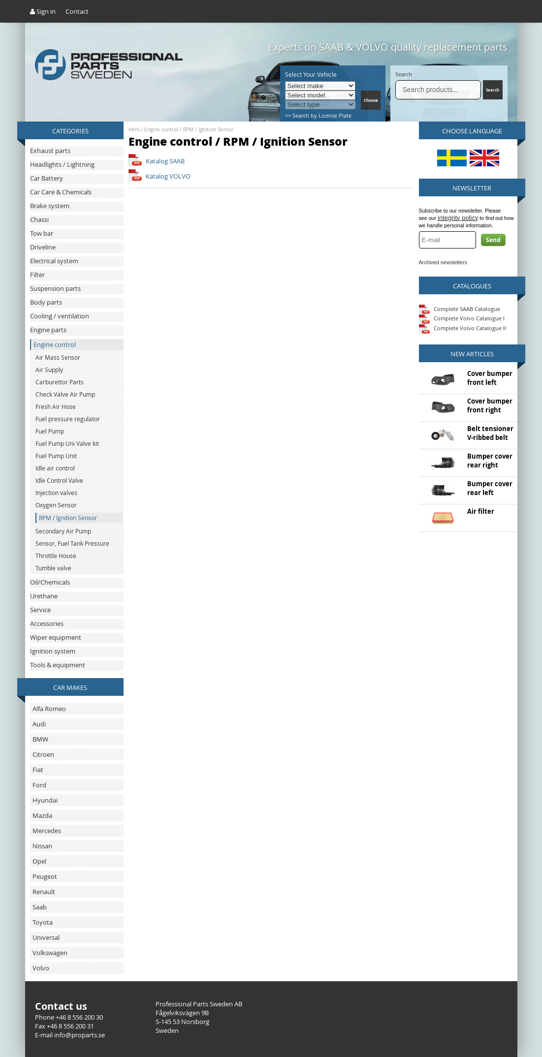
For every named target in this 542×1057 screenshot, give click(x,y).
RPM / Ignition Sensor (208, 129)
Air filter (480, 511)
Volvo (40, 968)
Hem (133, 129)
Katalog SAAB (165, 160)
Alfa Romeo (49, 708)
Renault (43, 891)
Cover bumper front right (489, 405)
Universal (46, 937)
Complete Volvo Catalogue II (462, 328)
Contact (77, 11)
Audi (39, 723)
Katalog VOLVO (168, 176)
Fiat (37, 769)
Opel (39, 861)
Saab (39, 906)
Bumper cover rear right (489, 460)
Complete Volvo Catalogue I (462, 318)
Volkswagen (49, 952)
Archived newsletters (443, 262)
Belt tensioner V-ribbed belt (490, 433)
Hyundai (45, 800)
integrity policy (458, 217)
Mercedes (46, 830)
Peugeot (44, 876)
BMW (40, 739)
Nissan (42, 845)
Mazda (42, 815)
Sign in (43, 11)
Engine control (161, 129)
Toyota (42, 922)
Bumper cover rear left (489, 488)
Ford (39, 784)
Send (493, 240)
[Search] (438, 89)
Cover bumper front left (489, 378)
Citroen (43, 754)
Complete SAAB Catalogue (467, 308)
